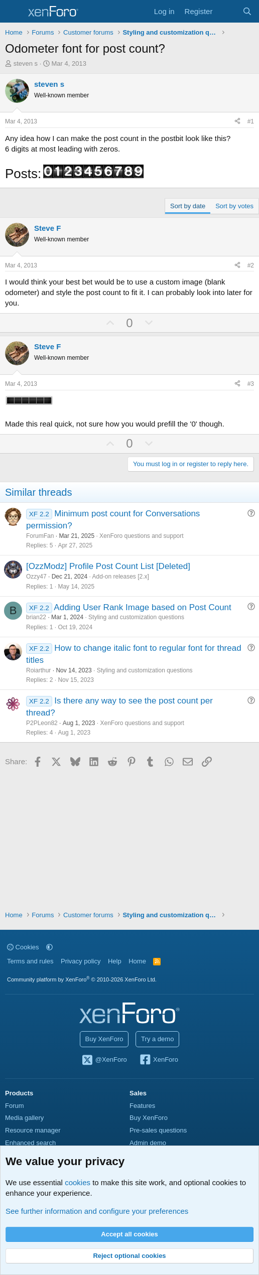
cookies (77, 1182)
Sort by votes (234, 206)
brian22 (36, 617)
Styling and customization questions (136, 617)
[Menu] (14, 12)
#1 (250, 121)
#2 (250, 265)
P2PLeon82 (42, 723)
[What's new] (227, 11)
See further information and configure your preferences (97, 1211)
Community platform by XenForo (82, 979)
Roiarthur (38, 670)
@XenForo (104, 1060)
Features (142, 1105)
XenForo (158, 1060)
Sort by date (187, 206)
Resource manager (33, 1130)
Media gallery (24, 1117)
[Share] (237, 121)
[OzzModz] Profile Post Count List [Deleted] (108, 566)
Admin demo (148, 1143)
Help (114, 961)
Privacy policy (80, 961)
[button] (49, 947)
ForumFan (40, 535)
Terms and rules (30, 961)
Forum (14, 1105)
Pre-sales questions (158, 1130)
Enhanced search (30, 1143)
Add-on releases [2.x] (120, 576)
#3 (250, 383)
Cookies (23, 947)
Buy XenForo (104, 1039)
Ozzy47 (36, 576)
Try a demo (157, 1039)
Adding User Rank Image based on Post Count (142, 607)
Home (137, 961)
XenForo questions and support (141, 535)
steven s (26, 63)
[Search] (247, 11)
